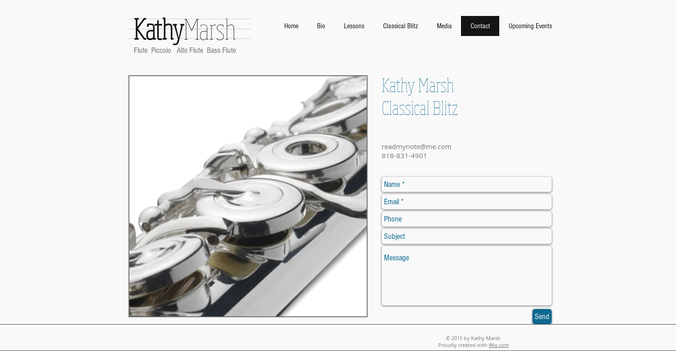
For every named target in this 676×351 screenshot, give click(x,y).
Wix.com (499, 344)
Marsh (184, 29)
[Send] (542, 316)
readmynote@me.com (416, 146)
